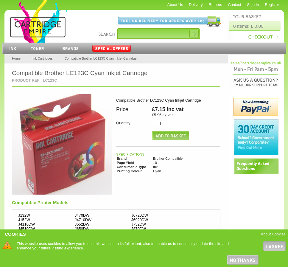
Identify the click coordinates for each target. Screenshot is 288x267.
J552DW (82, 224)
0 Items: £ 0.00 (248, 26)
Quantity (123, 123)
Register (272, 4)
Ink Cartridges (42, 58)
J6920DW (139, 220)
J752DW (138, 224)
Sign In (253, 4)
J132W (24, 215)
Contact (234, 4)
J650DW (82, 228)
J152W (24, 220)
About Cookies (273, 234)
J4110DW (26, 224)
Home (16, 58)
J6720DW (139, 215)
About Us (175, 4)
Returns (215, 4)
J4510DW (26, 228)
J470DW (82, 215)
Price (122, 109)
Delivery (196, 4)
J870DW (138, 228)
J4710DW (83, 220)
